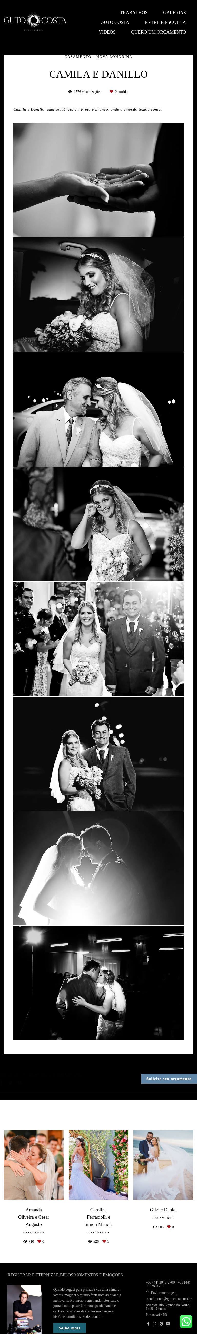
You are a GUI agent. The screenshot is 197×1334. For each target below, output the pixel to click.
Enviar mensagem (164, 1293)
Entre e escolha (165, 22)
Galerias (174, 12)
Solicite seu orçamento (169, 1078)
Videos (107, 32)
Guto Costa (115, 22)
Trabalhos (133, 12)
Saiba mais (70, 1328)
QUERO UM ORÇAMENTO (158, 32)
